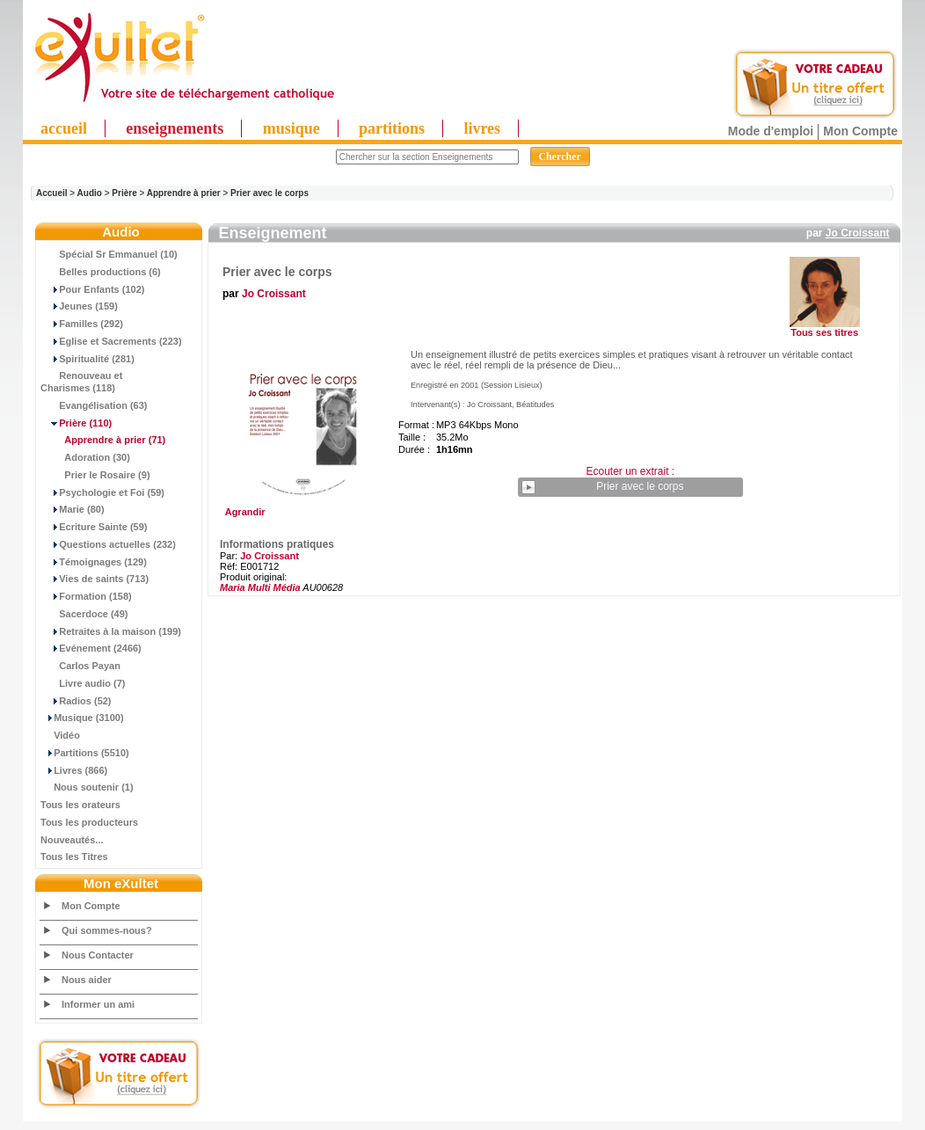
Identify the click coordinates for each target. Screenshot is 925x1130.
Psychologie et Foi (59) (102, 492)
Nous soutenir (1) (87, 787)
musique (291, 128)
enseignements (174, 128)
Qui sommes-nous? (107, 930)
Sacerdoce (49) (84, 614)
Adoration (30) (85, 457)
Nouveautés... (72, 840)
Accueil (52, 193)
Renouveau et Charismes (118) (81, 381)
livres (481, 128)
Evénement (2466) (91, 648)
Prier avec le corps (269, 193)
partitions (392, 128)
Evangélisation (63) (94, 405)
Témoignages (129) (93, 562)
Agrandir (301, 507)
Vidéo (60, 735)
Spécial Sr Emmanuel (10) (109, 254)
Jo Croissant (858, 233)
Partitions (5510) (84, 752)
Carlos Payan (80, 665)
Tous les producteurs (89, 822)
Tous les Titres (74, 856)
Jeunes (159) (79, 306)
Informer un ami (98, 1004)
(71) (102, 439)
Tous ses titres (824, 332)
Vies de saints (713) (94, 578)
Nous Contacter (98, 955)
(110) (76, 423)
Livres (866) (73, 770)
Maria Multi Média (260, 587)
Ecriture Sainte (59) (94, 526)
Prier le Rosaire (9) (95, 475)
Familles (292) (81, 323)
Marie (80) (72, 509)
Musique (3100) (82, 717)
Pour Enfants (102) (92, 289)
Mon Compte (860, 131)
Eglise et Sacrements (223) (111, 341)
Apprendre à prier (184, 193)
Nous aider (87, 979)
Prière (124, 193)
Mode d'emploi (770, 131)
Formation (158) (86, 596)
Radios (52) (76, 701)
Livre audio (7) (82, 683)
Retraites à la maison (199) (110, 631)
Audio (89, 193)
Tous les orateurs (80, 804)
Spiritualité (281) (87, 359)
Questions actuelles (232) (108, 544)
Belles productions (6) (100, 271)
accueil (63, 128)
